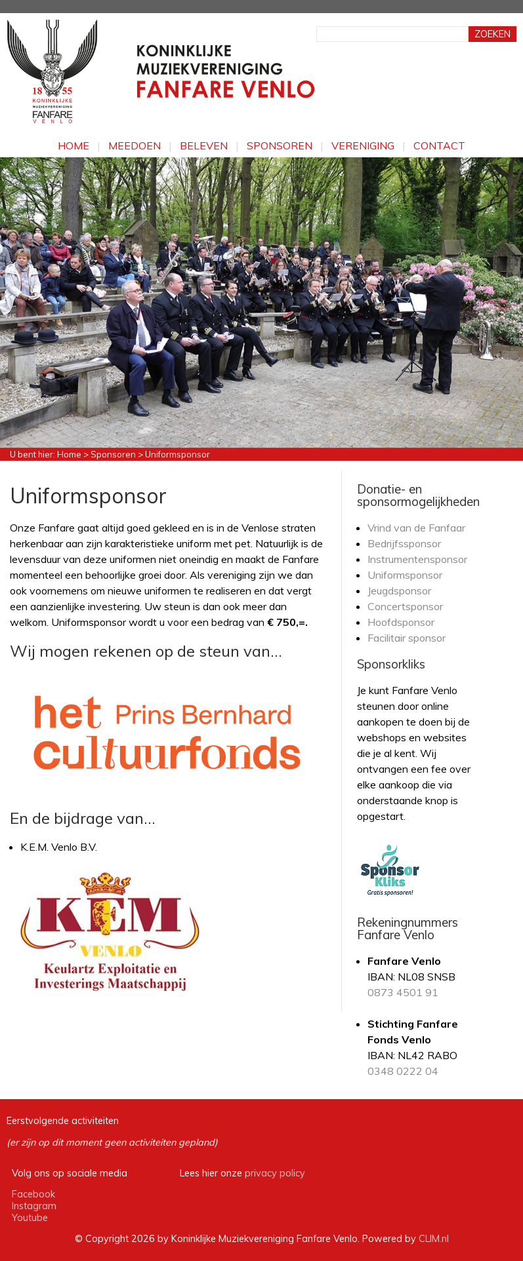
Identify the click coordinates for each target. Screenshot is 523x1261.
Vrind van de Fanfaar (416, 527)
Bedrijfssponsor (404, 543)
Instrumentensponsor (417, 559)
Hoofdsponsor (400, 622)
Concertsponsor (405, 606)
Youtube (30, 1218)
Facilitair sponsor (406, 637)
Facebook (33, 1194)
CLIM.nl (434, 1239)
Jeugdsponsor (399, 590)
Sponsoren (279, 145)
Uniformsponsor (404, 574)
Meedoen (134, 145)
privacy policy (275, 1173)
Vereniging (362, 145)
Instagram (34, 1206)
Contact (439, 145)
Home (73, 145)
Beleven (204, 145)
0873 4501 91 (402, 992)
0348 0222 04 (402, 1070)
